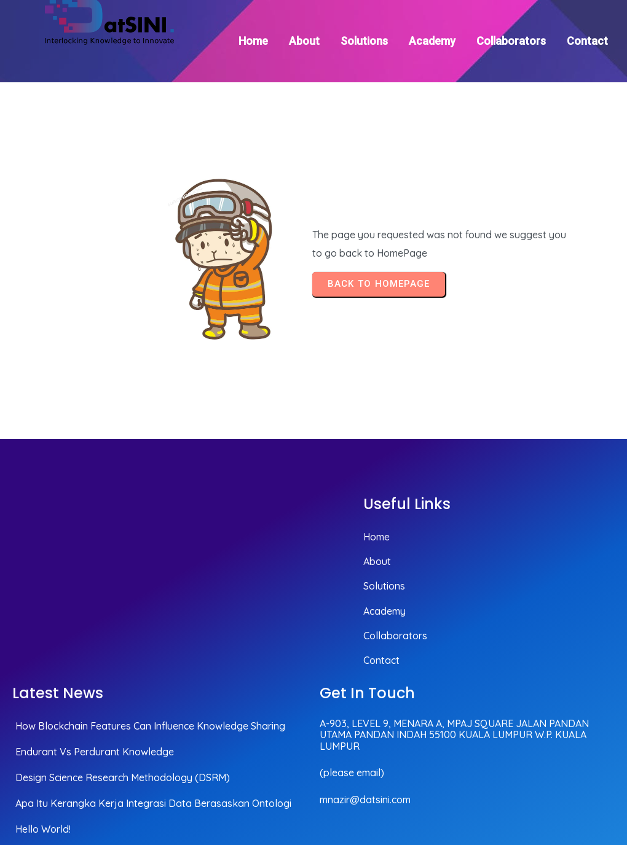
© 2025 (597, 770)
